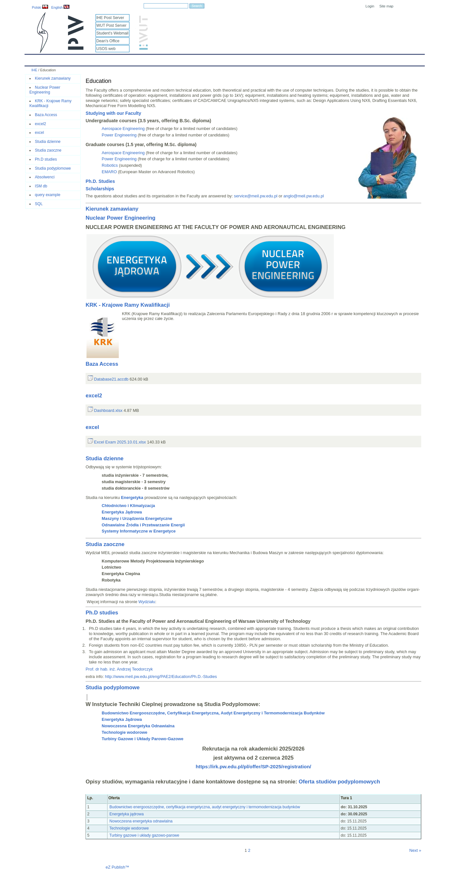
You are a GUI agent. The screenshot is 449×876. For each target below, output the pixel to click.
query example (47, 195)
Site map (386, 6)
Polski (40, 7)
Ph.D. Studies (100, 181)
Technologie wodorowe (128, 828)
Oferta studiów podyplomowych (339, 782)
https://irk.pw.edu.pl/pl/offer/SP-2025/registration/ (253, 766)
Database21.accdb (108, 379)
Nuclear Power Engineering (44, 90)
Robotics (110, 165)
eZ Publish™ (117, 867)
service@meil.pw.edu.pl (256, 196)
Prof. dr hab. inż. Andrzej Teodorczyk (119, 669)
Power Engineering (119, 135)
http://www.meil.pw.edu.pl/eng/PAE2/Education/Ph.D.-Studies (161, 676)
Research (185, 58)
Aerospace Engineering (123, 128)
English (60, 7)
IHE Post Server (110, 17)
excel (39, 132)
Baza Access (46, 115)
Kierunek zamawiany (53, 78)
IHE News (81, 58)
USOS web (106, 48)
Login (369, 6)
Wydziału (146, 601)
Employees (129, 58)
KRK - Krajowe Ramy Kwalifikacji (128, 305)
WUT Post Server (112, 25)
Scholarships (100, 188)
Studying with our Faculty (113, 113)
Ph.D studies (46, 159)
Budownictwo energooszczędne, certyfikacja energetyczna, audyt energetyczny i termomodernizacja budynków (204, 807)
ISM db (41, 186)
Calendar (54, 58)
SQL (39, 204)
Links (271, 58)
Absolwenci (45, 177)
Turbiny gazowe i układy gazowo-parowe (143, 835)
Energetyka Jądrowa (122, 719)
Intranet (292, 58)
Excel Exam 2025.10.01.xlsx (117, 442)
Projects (211, 58)
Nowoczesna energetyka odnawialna (140, 821)
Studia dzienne (47, 141)
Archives (235, 58)
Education (158, 58)
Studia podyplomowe (53, 168)
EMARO (109, 171)
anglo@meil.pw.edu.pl (303, 196)
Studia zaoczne (48, 150)
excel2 (40, 124)
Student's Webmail (112, 33)
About (104, 58)
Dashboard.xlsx (105, 410)
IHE (32, 58)
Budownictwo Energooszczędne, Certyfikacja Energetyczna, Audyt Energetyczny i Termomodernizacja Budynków (213, 713)
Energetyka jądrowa (126, 814)
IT (255, 58)
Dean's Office (108, 41)
